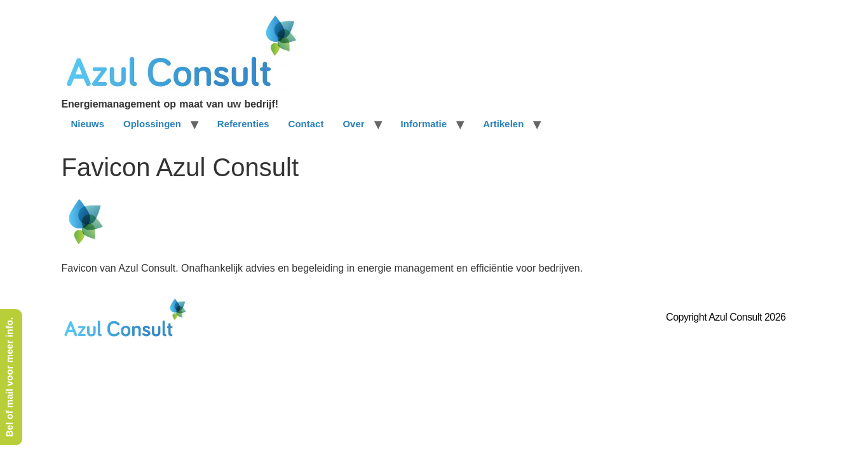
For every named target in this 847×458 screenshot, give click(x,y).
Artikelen (503, 123)
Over (353, 123)
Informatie (424, 123)
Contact (306, 123)
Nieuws (88, 123)
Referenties (243, 123)
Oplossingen (152, 123)
